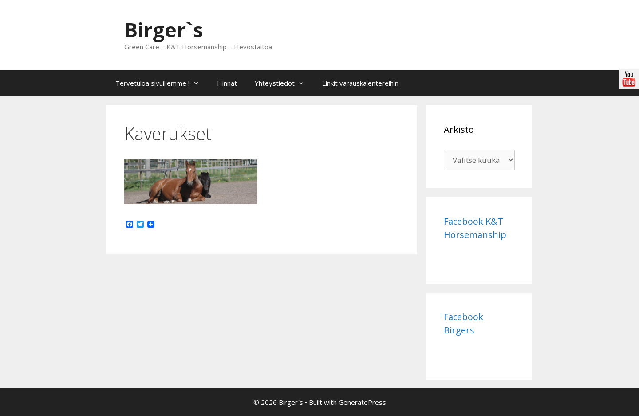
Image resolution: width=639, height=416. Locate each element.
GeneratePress (362, 402)
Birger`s (163, 29)
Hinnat (227, 83)
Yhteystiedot (284, 83)
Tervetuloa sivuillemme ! (161, 83)
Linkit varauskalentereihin (360, 83)
